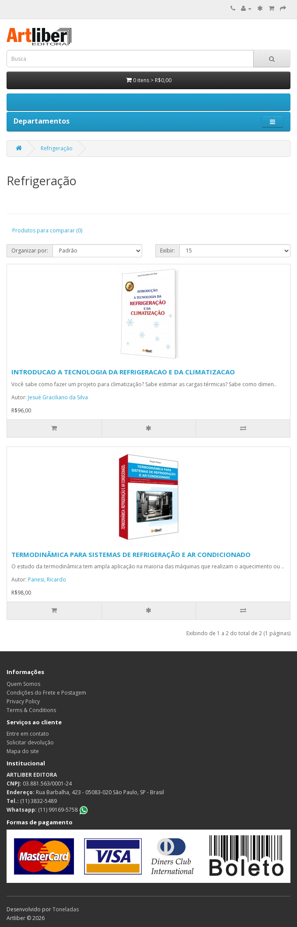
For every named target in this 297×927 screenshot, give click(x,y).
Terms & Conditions (31, 710)
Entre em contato (28, 733)
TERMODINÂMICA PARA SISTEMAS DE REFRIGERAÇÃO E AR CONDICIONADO (131, 554)
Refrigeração (57, 148)
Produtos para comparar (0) (47, 230)
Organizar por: (29, 250)
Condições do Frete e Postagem (46, 692)
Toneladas (65, 909)
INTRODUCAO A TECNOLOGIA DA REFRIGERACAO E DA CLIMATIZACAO (123, 371)
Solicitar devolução (30, 742)
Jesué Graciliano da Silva (58, 397)
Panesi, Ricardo (47, 579)
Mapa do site (23, 751)
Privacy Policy (23, 701)
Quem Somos (23, 684)
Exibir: (167, 250)
